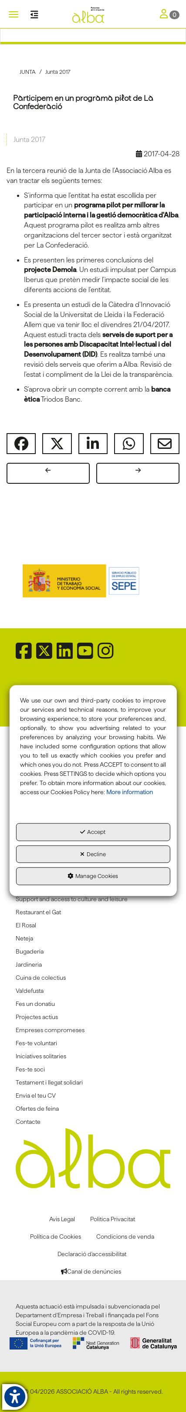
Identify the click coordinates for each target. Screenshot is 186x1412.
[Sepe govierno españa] (93, 580)
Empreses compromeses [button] (50, 1029)
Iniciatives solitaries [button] (41, 1056)
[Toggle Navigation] (170, 14)
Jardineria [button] (29, 964)
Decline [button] (93, 854)
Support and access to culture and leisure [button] (72, 898)
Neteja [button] (24, 938)
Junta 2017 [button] (29, 139)
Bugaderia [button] (30, 951)
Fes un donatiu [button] (35, 1003)
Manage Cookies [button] (93, 876)
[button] (93, 15)
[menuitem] (93, 899)
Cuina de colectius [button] (41, 977)
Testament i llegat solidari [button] (49, 1082)
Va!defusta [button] (30, 990)
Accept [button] (92, 832)
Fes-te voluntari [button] (36, 1043)
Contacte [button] (28, 1121)
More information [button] (129, 792)
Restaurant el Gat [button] (38, 912)
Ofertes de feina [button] (37, 1108)
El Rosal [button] (26, 925)
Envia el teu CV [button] (36, 1095)
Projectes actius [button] (37, 1016)
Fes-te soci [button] (30, 1069)
